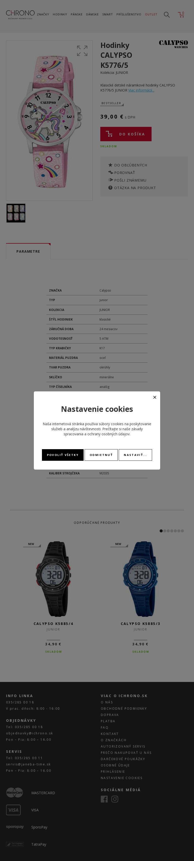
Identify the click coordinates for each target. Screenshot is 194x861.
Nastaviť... (135, 455)
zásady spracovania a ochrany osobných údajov (103, 431)
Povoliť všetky (63, 455)
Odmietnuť (101, 455)
